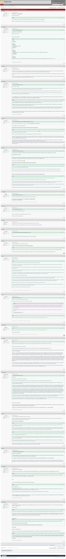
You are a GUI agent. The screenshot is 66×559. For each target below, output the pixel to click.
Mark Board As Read (14, 557)
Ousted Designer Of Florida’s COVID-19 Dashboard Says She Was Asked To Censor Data (24, 162)
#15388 (64, 206)
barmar (3, 220)
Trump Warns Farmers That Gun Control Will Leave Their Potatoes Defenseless (22, 245)
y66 (2, 256)
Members (5, 4)
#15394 (64, 325)
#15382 (64, 27)
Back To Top (2, 557)
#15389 (64, 220)
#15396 (64, 372)
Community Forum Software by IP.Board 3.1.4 (60, 557)
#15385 (64, 118)
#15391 (64, 241)
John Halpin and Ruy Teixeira (17, 312)
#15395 (64, 338)
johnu (3, 118)
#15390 (64, 229)
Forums (2, 4)
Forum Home (5, 557)
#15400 (64, 502)
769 (10, 7)
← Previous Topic (55, 546)
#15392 (64, 256)
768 (8, 7)
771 (13, 7)
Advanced (65, 4)
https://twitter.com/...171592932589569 (17, 13)
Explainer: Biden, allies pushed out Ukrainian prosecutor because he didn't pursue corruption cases (25, 127)
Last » (18, 7)
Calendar (8, 4)
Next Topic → (63, 546)
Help (63, 3)
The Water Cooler (60, 546)
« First (6, 7)
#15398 (64, 448)
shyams (3, 66)
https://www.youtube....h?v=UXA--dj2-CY (35, 123)
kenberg (3, 338)
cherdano (4, 325)
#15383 (64, 66)
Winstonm (4, 27)
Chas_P (3, 206)
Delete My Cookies (9, 557)
